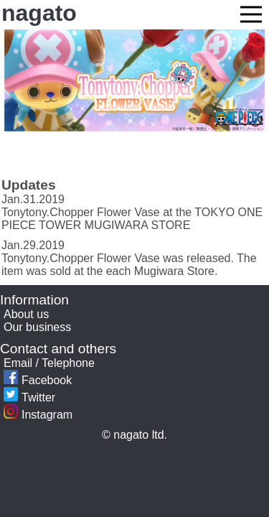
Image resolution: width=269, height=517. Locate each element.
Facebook (38, 380)
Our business (37, 327)
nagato (39, 13)
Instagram (38, 415)
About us (26, 314)
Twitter (29, 397)
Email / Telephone (49, 363)
